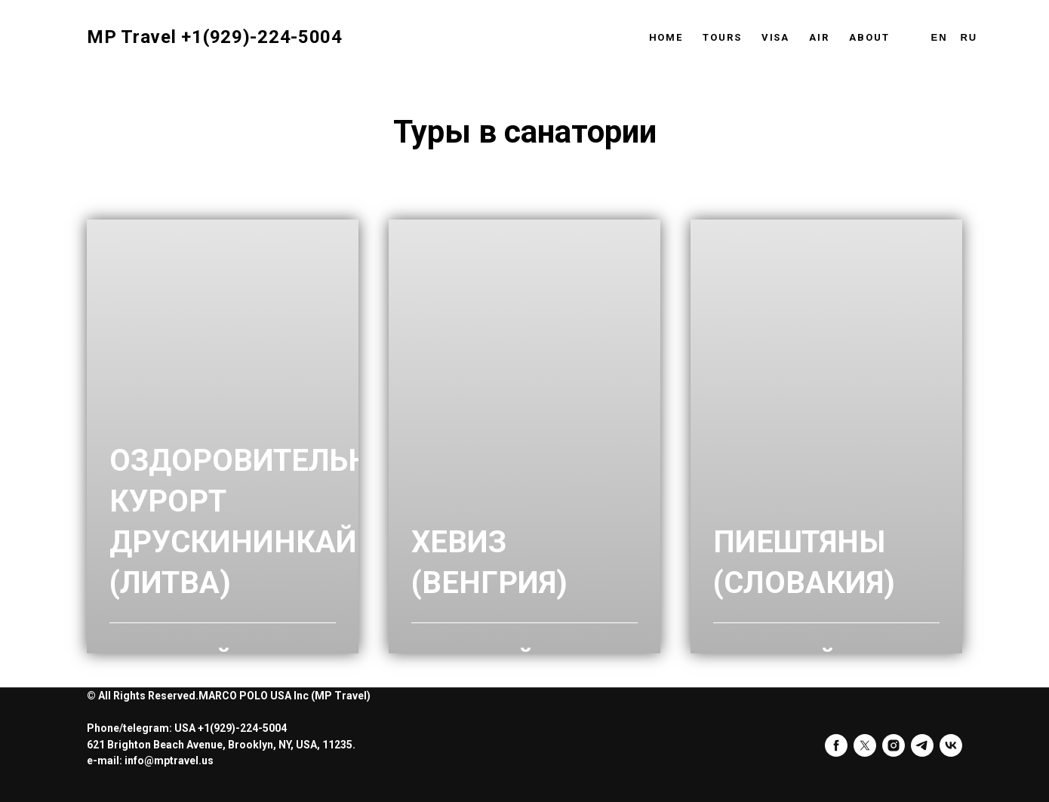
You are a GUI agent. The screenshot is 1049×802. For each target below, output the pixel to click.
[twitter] (865, 745)
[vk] (951, 745)
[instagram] (893, 745)
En (939, 37)
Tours (722, 37)
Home (666, 37)
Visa (775, 37)
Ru (968, 37)
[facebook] (836, 745)
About (869, 37)
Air (819, 37)
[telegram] (922, 745)
